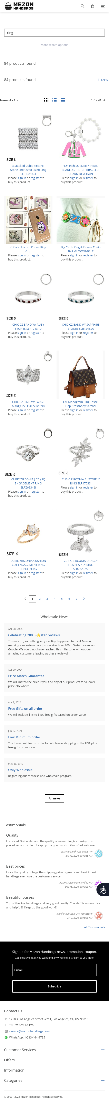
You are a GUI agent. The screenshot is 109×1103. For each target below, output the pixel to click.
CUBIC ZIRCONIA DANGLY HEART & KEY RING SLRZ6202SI (81, 565)
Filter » (103, 80)
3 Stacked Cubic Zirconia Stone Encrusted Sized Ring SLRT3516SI (28, 170)
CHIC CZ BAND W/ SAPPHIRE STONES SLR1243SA (81, 327)
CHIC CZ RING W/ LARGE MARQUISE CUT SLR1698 (28, 404)
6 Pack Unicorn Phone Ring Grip (28, 249)
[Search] (54, 33)
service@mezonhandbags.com (29, 1031)
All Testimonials (94, 927)
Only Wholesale (20, 770)
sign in (22, 178)
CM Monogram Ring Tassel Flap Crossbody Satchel (80, 404)
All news (54, 798)
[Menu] (103, 6)
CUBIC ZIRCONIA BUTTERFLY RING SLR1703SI (81, 481)
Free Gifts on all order (25, 709)
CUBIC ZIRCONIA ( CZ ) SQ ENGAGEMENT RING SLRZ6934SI (28, 483)
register (35, 178)
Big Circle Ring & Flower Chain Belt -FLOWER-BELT (80, 249)
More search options (54, 45)
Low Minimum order (24, 737)
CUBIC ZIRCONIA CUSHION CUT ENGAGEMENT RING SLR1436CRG (28, 565)
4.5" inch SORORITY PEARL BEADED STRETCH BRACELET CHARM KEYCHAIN (81, 170)
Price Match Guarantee (26, 676)
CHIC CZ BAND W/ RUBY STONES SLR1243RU (28, 327)
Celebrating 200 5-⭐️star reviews (34, 635)
